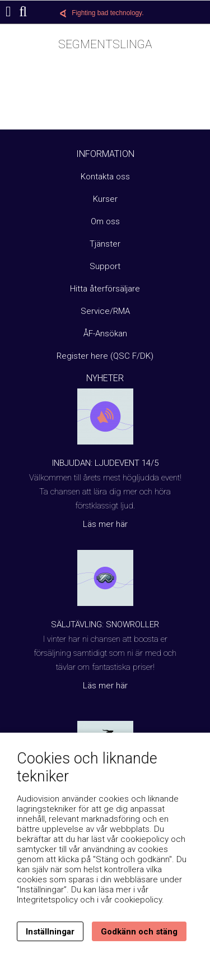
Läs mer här (105, 524)
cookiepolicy (138, 900)
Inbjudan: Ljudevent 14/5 (105, 463)
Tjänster (105, 244)
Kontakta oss (105, 177)
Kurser (105, 199)
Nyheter (105, 378)
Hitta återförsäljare (105, 289)
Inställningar (50, 932)
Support (105, 266)
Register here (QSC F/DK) (105, 356)
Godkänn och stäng (139, 932)
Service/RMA (105, 311)
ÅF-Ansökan (105, 333)
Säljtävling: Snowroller (105, 624)
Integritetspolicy (47, 900)
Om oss (105, 221)
